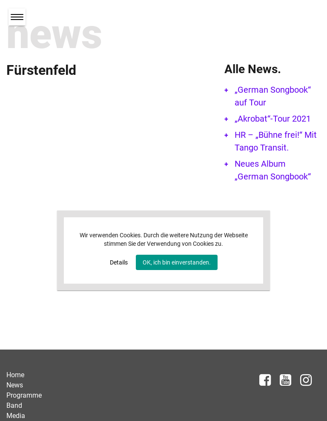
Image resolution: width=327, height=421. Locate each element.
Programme (24, 395)
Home (15, 375)
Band (14, 405)
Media (15, 416)
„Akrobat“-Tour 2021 (273, 119)
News (14, 385)
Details (119, 262)
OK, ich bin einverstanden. (177, 262)
